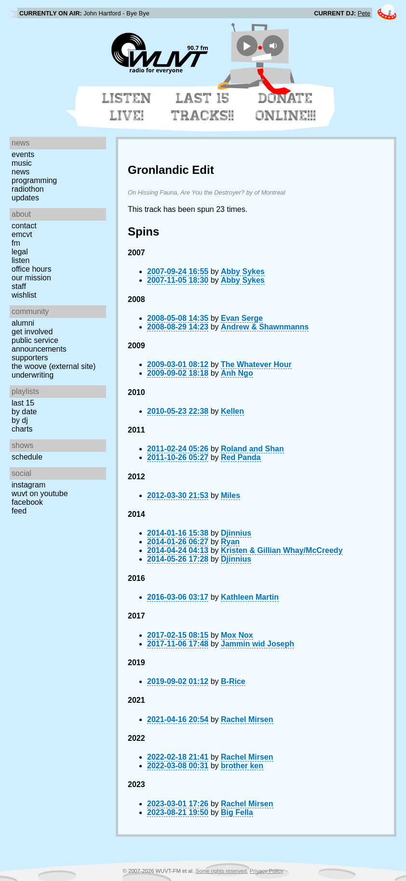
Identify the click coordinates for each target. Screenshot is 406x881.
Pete (364, 13)
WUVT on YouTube (40, 493)
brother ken (242, 766)
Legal (20, 252)
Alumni (23, 323)
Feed (19, 511)
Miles (230, 495)
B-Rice (233, 681)
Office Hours (31, 269)
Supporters (30, 358)
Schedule (27, 457)
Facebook (27, 502)
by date (24, 412)
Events (23, 154)
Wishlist (24, 295)
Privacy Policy (267, 871)
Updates (25, 198)
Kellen (232, 411)
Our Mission (31, 278)
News (20, 172)
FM (16, 243)
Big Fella (237, 812)
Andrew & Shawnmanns (265, 327)
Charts (22, 429)
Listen (20, 260)
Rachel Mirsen (247, 719)
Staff (19, 286)
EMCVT (22, 234)
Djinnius (236, 533)
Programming (34, 180)
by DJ (20, 420)
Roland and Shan (252, 449)
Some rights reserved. (221, 871)
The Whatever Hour (256, 364)
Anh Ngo (237, 373)
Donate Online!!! (286, 107)
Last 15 (23, 403)
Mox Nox (237, 635)
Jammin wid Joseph (257, 644)
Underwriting (33, 375)
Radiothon (28, 189)
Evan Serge (242, 318)
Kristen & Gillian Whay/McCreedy (282, 550)
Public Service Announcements (39, 344)
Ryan (230, 542)
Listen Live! (127, 107)
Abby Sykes (243, 271)
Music (22, 163)
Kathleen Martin (250, 597)
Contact (24, 226)
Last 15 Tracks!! (202, 107)
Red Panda (241, 457)
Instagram (28, 485)
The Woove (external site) (53, 366)
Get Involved (32, 332)
